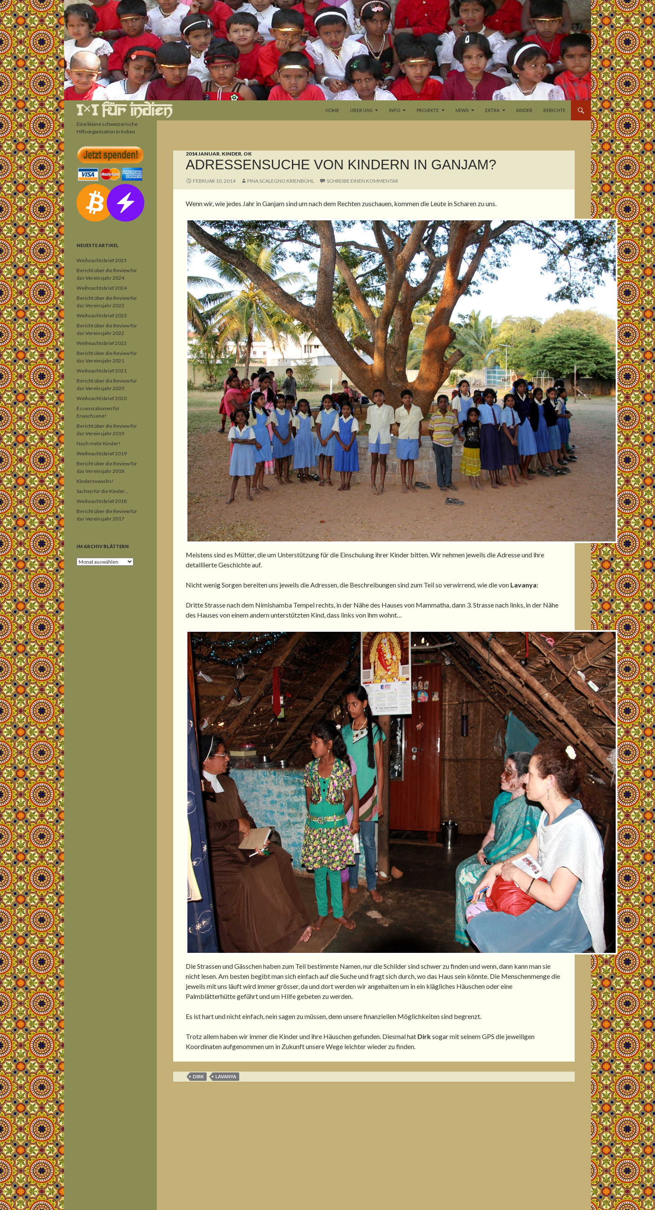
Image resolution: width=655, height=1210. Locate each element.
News (461, 110)
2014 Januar (203, 154)
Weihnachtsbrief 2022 (102, 343)
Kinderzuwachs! (95, 481)
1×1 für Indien (124, 110)
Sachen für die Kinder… (102, 491)
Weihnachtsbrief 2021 (102, 371)
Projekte (428, 110)
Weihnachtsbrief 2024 (102, 288)
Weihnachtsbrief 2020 (102, 398)
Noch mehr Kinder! (98, 443)
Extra (492, 110)
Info (394, 110)
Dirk (198, 1076)
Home (332, 110)
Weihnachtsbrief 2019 (102, 453)
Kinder (524, 110)
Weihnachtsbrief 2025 (102, 260)
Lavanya (225, 1076)
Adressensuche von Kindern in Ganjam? (341, 164)
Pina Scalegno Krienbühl (280, 181)
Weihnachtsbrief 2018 (102, 501)
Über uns (361, 110)
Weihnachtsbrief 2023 (102, 315)
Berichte (554, 110)
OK (247, 154)
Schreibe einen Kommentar (362, 181)
